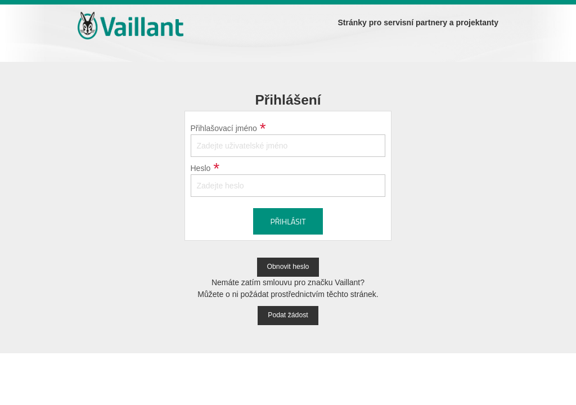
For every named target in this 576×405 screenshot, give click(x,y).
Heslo (201, 168)
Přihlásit (287, 221)
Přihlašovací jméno (224, 128)
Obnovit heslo (288, 267)
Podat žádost (288, 315)
